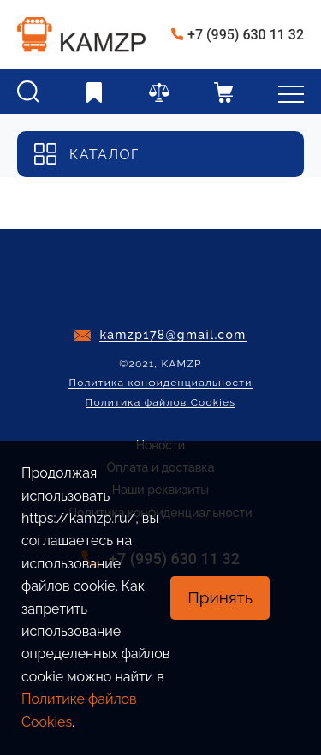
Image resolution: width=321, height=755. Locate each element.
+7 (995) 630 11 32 (245, 35)
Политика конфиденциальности (160, 383)
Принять (220, 597)
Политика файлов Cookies (161, 402)
